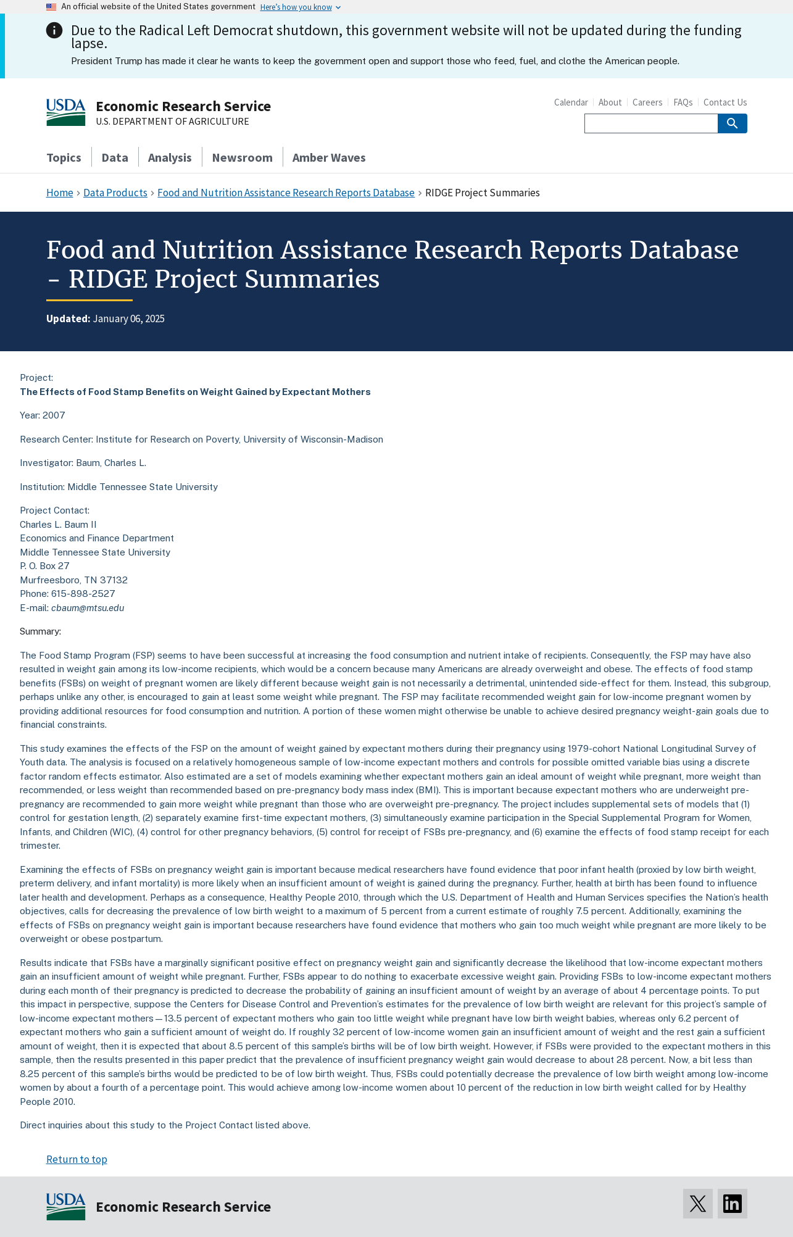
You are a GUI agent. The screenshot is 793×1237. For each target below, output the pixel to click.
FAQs (683, 102)
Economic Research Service (183, 106)
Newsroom (242, 157)
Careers (648, 102)
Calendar (571, 102)
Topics (63, 157)
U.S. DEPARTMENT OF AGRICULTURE (172, 121)
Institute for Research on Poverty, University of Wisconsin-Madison (239, 439)
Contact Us (725, 102)
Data (114, 157)
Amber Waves (329, 157)
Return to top (76, 1159)
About (610, 102)
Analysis (170, 157)
